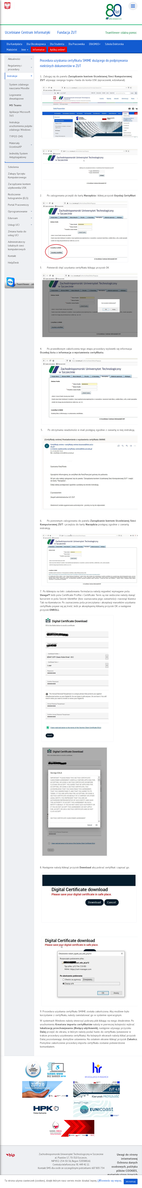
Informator (39, 49)
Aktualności (20, 59)
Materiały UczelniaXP (20, 144)
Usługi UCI (20, 224)
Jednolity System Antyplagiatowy (18, 155)
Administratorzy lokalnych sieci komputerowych (17, 245)
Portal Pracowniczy (18, 204)
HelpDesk (13, 262)
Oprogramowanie (20, 211)
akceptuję (131, 1181)
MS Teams (15, 105)
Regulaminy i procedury (20, 67)
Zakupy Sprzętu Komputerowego (17, 175)
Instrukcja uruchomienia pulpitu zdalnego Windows (20, 126)
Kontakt (12, 256)
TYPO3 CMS (16, 136)
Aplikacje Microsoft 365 (19, 113)
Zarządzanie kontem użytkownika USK (19, 185)
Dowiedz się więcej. (111, 1180)
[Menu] (133, 6)
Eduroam (20, 218)
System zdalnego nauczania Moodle (19, 86)
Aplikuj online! (57, 49)
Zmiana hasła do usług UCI (17, 233)
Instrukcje (19, 76)
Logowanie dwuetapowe (16, 96)
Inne (24, 49)
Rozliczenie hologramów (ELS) (18, 196)
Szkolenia (13, 167)
